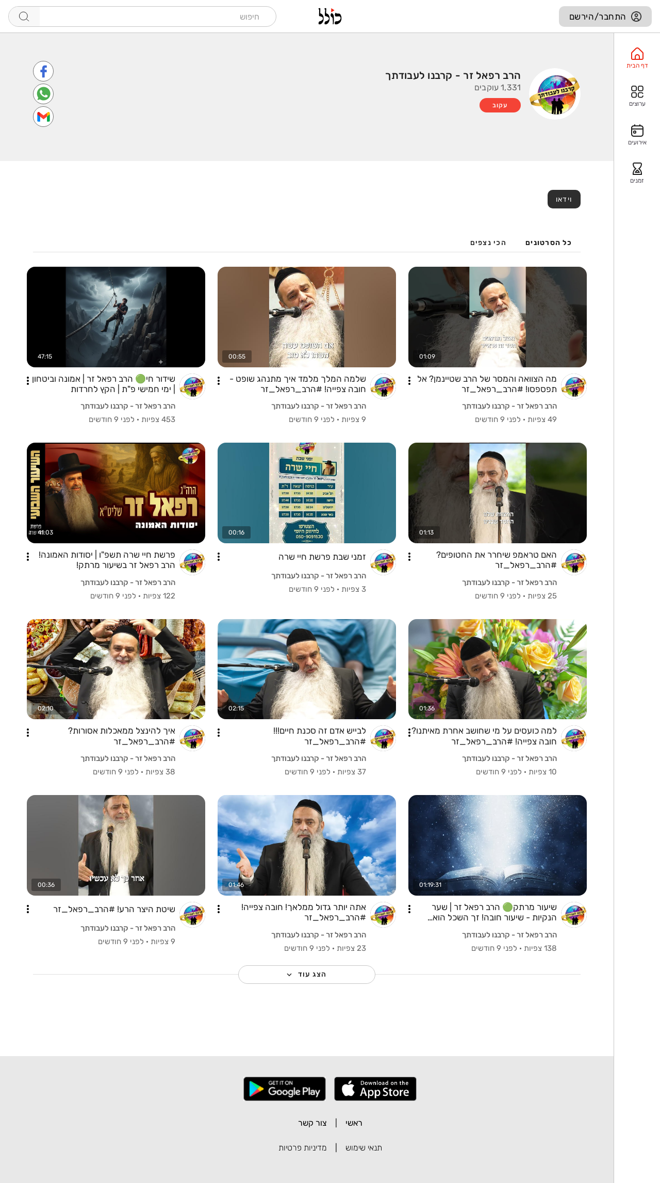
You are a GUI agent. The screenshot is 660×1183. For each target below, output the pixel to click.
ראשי (353, 1123)
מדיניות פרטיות (302, 1148)
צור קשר (312, 1123)
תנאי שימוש (363, 1148)
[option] (637, 58)
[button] (409, 381)
